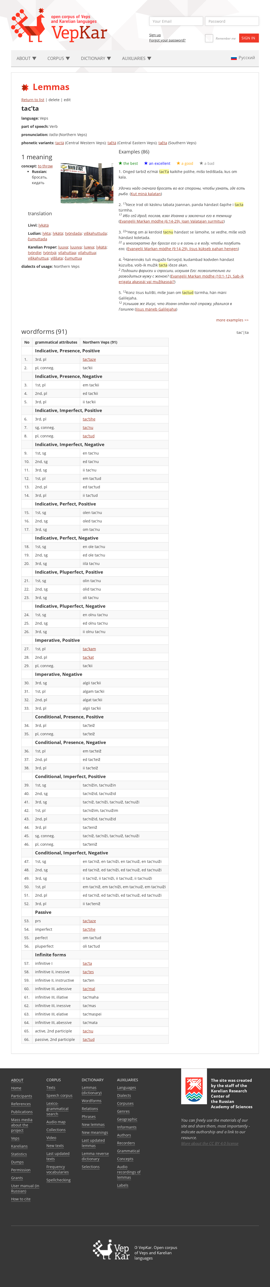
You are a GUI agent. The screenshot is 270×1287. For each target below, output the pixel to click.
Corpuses (125, 1103)
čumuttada (37, 238)
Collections (56, 1129)
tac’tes (88, 971)
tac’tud (89, 435)
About (17, 1080)
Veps (15, 1138)
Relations (90, 1108)
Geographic (127, 1119)
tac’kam (89, 648)
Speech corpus (59, 1095)
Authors (124, 1135)
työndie (34, 252)
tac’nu (88, 427)
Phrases (89, 1116)
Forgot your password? (167, 40)
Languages (126, 1087)
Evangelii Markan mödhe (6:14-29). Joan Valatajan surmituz (172, 221)
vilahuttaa (67, 252)
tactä (59, 142)
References (21, 1103)
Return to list (32, 99)
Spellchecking (58, 1179)
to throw (45, 166)
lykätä (43, 225)
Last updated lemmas (93, 1143)
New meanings (95, 1132)
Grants (17, 1177)
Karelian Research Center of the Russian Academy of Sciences (231, 1098)
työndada (73, 233)
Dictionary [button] (96, 58)
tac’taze (89, 359)
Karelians (19, 1146)
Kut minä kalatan (146, 193)
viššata (57, 258)
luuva (63, 247)
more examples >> (232, 319)
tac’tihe (89, 419)
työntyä (49, 252)
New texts (55, 1145)
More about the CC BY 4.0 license (209, 1143)
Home (16, 1088)
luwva (89, 247)
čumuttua (73, 258)
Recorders (126, 1142)
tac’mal (89, 988)
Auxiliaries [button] (136, 58)
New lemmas (93, 1124)
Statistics (19, 1154)
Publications (22, 1111)
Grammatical (128, 1150)
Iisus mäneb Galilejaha (156, 309)
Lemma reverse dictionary (95, 1156)
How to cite (21, 1198)
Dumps (17, 1161)
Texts (50, 1087)
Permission (21, 1169)
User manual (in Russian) (25, 1188)
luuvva (76, 247)
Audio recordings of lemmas (129, 1172)
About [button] (26, 58)
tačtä (112, 142)
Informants (127, 1127)
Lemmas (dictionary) (92, 1090)
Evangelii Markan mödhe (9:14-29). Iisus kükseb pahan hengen (182, 248)
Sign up (155, 34)
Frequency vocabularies (57, 1169)
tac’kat (88, 657)
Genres (123, 1111)
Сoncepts (125, 1158)
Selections (91, 1166)
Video (51, 1137)
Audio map (56, 1121)
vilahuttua (87, 252)
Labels (122, 1185)
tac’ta (87, 963)
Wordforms (92, 1100)
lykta (46, 233)
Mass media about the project (21, 1125)
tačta (162, 142)
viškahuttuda (95, 233)
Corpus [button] (58, 58)
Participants (21, 1095)
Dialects (124, 1095)
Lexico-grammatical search (57, 1108)
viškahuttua (38, 258)
